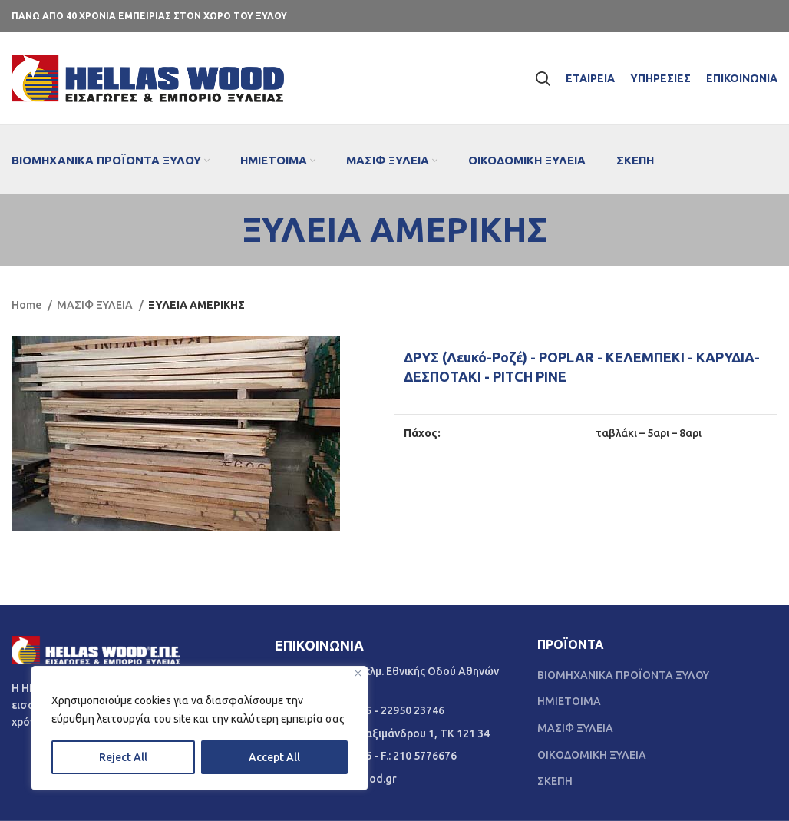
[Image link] (96, 649)
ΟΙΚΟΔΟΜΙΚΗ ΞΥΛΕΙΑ (591, 755)
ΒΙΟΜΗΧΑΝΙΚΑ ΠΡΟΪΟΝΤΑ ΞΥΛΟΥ (623, 675)
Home (28, 305)
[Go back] (223, 229)
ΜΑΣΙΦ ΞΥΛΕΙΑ (96, 305)
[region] (199, 728)
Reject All (123, 757)
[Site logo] (148, 77)
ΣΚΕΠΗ (555, 781)
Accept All (274, 757)
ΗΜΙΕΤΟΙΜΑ (569, 701)
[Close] (358, 673)
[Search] (542, 78)
